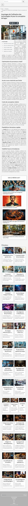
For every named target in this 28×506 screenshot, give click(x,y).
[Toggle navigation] (2, 5)
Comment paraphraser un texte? (10, 207)
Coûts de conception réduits (8, 47)
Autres (14, 503)
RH (14, 501)
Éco (14, 500)
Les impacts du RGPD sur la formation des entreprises (20, 444)
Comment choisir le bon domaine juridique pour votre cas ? (20, 258)
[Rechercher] (12, 1)
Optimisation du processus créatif (8, 43)
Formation (6, 8)
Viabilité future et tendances (8, 51)
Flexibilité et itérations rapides (8, 49)
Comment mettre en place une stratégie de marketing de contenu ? (12, 193)
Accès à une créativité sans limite (8, 45)
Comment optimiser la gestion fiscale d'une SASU (20, 463)
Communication (14, 497)
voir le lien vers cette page (19, 124)
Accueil (2, 8)
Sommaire (5, 41)
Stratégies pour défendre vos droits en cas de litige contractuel (20, 371)
